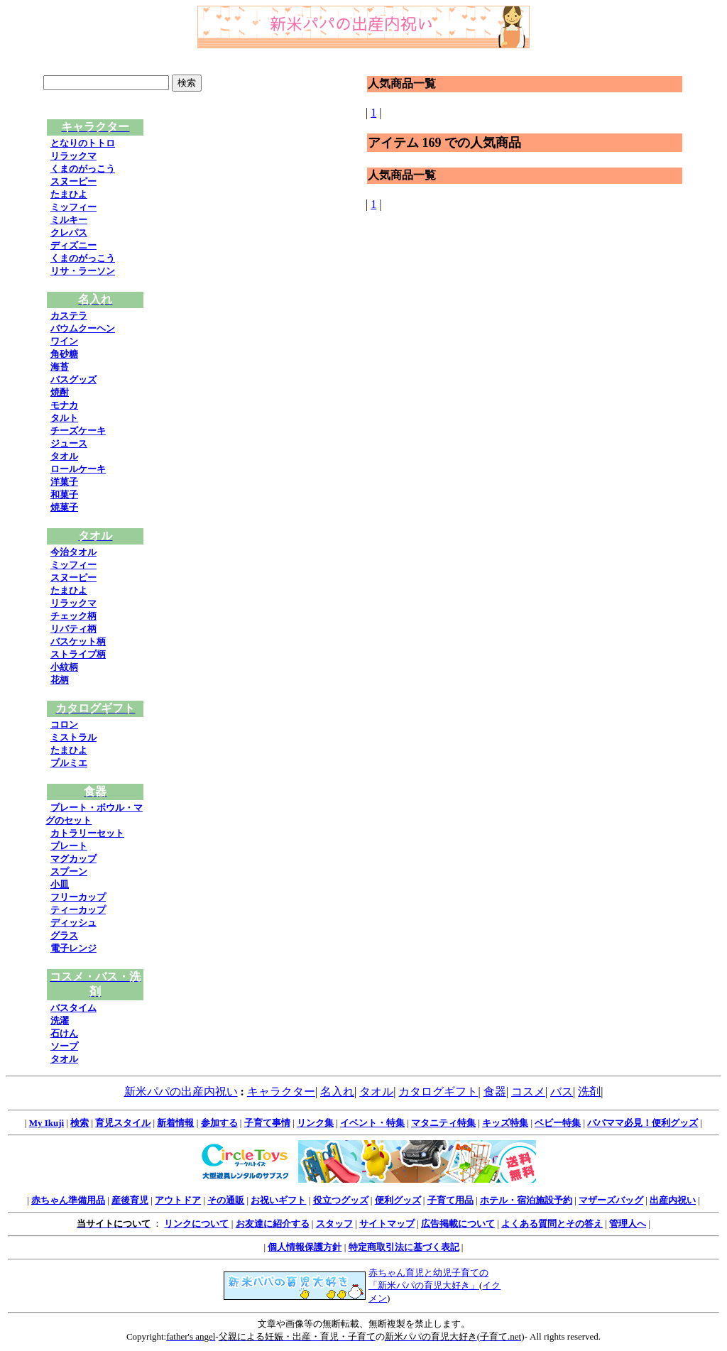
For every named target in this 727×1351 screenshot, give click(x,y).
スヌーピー (73, 181)
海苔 (59, 366)
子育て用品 (450, 1200)
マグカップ (73, 858)
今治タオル (73, 552)
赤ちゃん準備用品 (68, 1200)
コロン (64, 724)
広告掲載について (458, 1223)
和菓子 (64, 494)
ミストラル (73, 737)
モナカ (64, 405)
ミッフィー (73, 207)
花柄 (59, 679)
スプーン (68, 871)
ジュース (68, 443)
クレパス (68, 232)
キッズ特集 (505, 1122)
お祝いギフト (278, 1200)
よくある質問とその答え (552, 1223)
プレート (68, 846)
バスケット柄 (78, 641)
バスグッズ (73, 379)
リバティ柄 (73, 628)
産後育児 (129, 1200)
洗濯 (59, 1020)
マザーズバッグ (611, 1200)
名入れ (337, 1091)
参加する (219, 1122)
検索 (79, 1122)
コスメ (528, 1091)
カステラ (68, 315)
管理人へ (627, 1223)
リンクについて (196, 1223)
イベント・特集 (372, 1122)
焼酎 (59, 392)
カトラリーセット (87, 833)
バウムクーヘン (82, 328)
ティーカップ (78, 909)
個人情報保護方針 (304, 1247)
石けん (64, 1033)
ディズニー (73, 245)
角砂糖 (64, 354)
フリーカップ (78, 897)
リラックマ (73, 156)
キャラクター (281, 1091)
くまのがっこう (82, 168)
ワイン (64, 341)
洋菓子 (64, 481)
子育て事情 (267, 1122)
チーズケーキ (78, 430)
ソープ (64, 1046)
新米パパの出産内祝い (181, 1091)
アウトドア (178, 1200)
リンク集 (315, 1122)
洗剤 (589, 1091)
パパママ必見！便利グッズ (642, 1122)
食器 (494, 1091)
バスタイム (73, 1007)
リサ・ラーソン (82, 271)
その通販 (225, 1200)
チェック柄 (73, 616)
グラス (64, 935)
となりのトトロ (82, 143)
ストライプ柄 (78, 654)
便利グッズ (398, 1200)
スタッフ (334, 1223)
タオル (64, 456)
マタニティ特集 (443, 1122)
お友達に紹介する (273, 1223)
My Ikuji (46, 1122)
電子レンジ (73, 948)
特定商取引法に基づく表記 (404, 1247)
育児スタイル (123, 1122)
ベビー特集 (558, 1122)
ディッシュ (73, 922)
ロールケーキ (78, 469)
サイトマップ (387, 1223)
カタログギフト (438, 1091)
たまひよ (68, 194)
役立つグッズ (340, 1200)
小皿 (59, 884)
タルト (64, 417)
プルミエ (68, 762)
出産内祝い (673, 1200)
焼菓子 (64, 507)
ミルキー (68, 219)
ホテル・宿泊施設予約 (526, 1200)
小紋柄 (64, 667)
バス (561, 1091)
